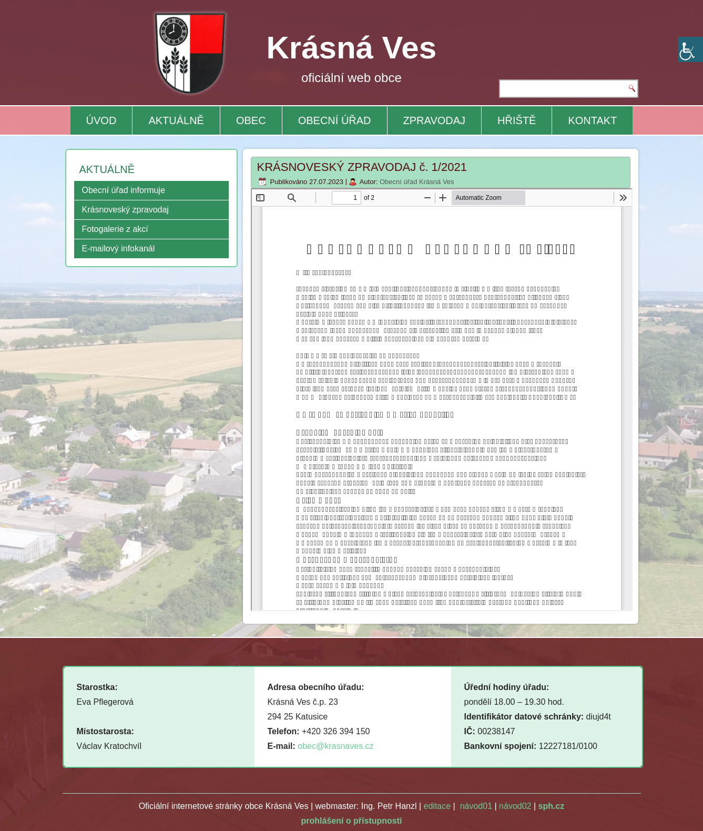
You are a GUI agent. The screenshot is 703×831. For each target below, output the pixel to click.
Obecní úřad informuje (123, 190)
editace (437, 806)
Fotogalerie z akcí (115, 229)
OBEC (251, 120)
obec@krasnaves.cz (335, 746)
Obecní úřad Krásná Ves (417, 182)
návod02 (515, 806)
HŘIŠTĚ (516, 120)
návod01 (476, 806)
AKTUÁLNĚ (176, 120)
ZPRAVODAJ (434, 120)
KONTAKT (592, 120)
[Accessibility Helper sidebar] (690, 49)
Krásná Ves (352, 47)
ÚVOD (101, 120)
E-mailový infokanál (118, 248)
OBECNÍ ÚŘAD (334, 120)
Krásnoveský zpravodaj (125, 209)
